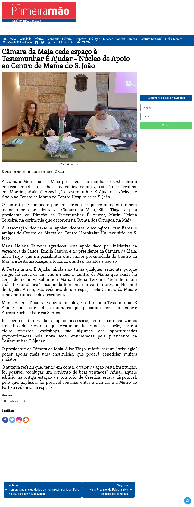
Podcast (120, 39)
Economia (52, 39)
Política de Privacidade (17, 42)
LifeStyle (94, 39)
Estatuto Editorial (151, 39)
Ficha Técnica (173, 39)
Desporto (80, 39)
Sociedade (25, 39)
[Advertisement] (136, 26)
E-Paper (108, 39)
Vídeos (132, 39)
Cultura (67, 39)
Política (39, 39)
